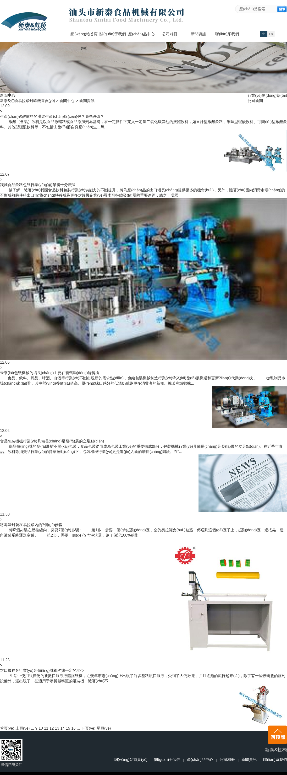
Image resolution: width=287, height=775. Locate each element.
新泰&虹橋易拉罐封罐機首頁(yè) (27, 101)
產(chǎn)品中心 (141, 34)
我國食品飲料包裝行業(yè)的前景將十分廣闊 (38, 185)
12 (52, 728)
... (32, 728)
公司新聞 (255, 101)
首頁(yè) (7, 728)
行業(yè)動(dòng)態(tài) (267, 95)
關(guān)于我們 (112, 34)
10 (41, 728)
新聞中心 (67, 101)
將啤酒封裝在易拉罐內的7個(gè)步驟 (31, 525)
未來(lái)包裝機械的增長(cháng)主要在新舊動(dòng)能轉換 (49, 373)
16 (73, 728)
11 (46, 728)
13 (57, 728)
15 (68, 728)
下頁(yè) (88, 728)
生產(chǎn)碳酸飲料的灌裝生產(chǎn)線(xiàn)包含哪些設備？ (52, 116)
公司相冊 (169, 34)
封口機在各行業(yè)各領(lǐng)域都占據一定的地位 (42, 670)
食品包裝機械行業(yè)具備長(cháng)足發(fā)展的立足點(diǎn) (52, 441)
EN (271, 34)
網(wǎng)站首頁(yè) (84, 36)
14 (63, 728)
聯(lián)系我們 (227, 34)
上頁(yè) (23, 728)
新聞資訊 (198, 34)
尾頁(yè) (104, 728)
